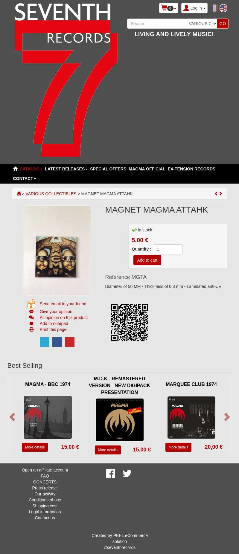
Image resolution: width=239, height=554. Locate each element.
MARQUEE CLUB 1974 (191, 384)
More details (35, 447)
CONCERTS (45, 482)
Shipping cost (44, 505)
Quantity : (141, 249)
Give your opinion (56, 311)
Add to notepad (54, 323)
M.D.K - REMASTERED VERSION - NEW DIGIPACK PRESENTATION (119, 385)
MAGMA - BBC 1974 (47, 384)
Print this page (53, 329)
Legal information (45, 511)
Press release (45, 488)
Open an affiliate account (45, 470)
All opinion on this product (64, 317)
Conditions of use (45, 499)
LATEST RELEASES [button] (66, 169)
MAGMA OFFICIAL (147, 169)
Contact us (45, 517)
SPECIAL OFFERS (108, 169)
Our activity (44, 494)
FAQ (45, 476)
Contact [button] (24, 178)
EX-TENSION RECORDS (191, 169)
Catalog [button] (31, 169)
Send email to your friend (63, 303)
